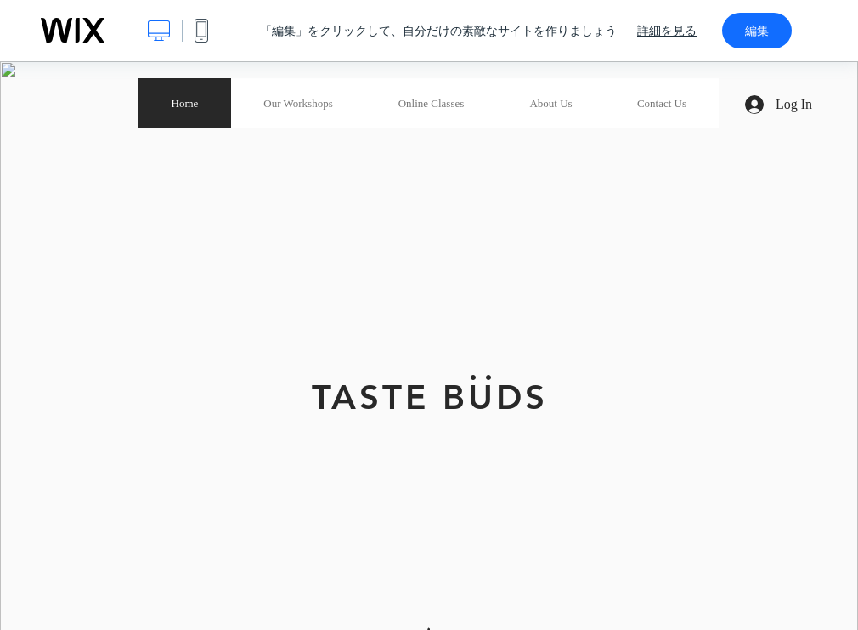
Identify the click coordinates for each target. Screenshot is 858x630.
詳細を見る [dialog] (667, 30)
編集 (757, 30)
